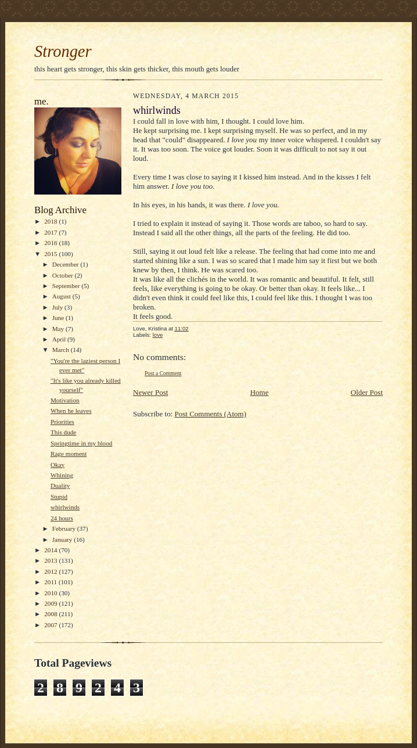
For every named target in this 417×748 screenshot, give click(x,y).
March (61, 349)
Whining (62, 475)
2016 (51, 242)
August (62, 296)
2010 (51, 592)
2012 (51, 571)
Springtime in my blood (81, 443)
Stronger (63, 51)
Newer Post (150, 392)
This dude (63, 432)
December (66, 264)
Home (259, 392)
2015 (51, 253)
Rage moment (69, 453)
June (59, 317)
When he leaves (71, 410)
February (64, 528)
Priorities (62, 421)
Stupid (59, 496)
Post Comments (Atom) (211, 413)
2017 (51, 232)
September (67, 285)
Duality (60, 485)
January (63, 539)
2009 (51, 603)
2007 (51, 624)
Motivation (65, 400)
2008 (51, 613)
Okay (57, 464)
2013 (51, 560)
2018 (51, 221)
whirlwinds (65, 507)
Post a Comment (163, 373)
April (59, 339)
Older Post (367, 392)
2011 (51, 581)
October (63, 275)
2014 (51, 549)
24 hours (62, 518)
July (58, 307)
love (158, 335)
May (59, 328)
